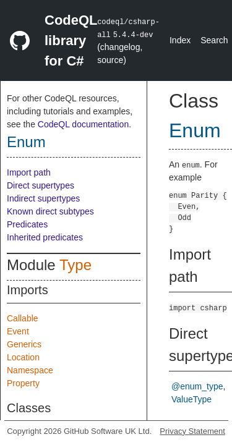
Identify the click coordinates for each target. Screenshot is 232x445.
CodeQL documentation (83, 124)
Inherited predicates (45, 237)
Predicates (27, 224)
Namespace (30, 370)
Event (18, 331)
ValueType (191, 399)
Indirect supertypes (43, 198)
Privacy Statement (192, 431)
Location (23, 357)
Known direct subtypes (50, 211)
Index (180, 40)
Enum (26, 142)
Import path (29, 172)
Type (75, 264)
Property (23, 383)
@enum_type (197, 386)
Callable (22, 318)
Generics (24, 344)
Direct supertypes (40, 185)
